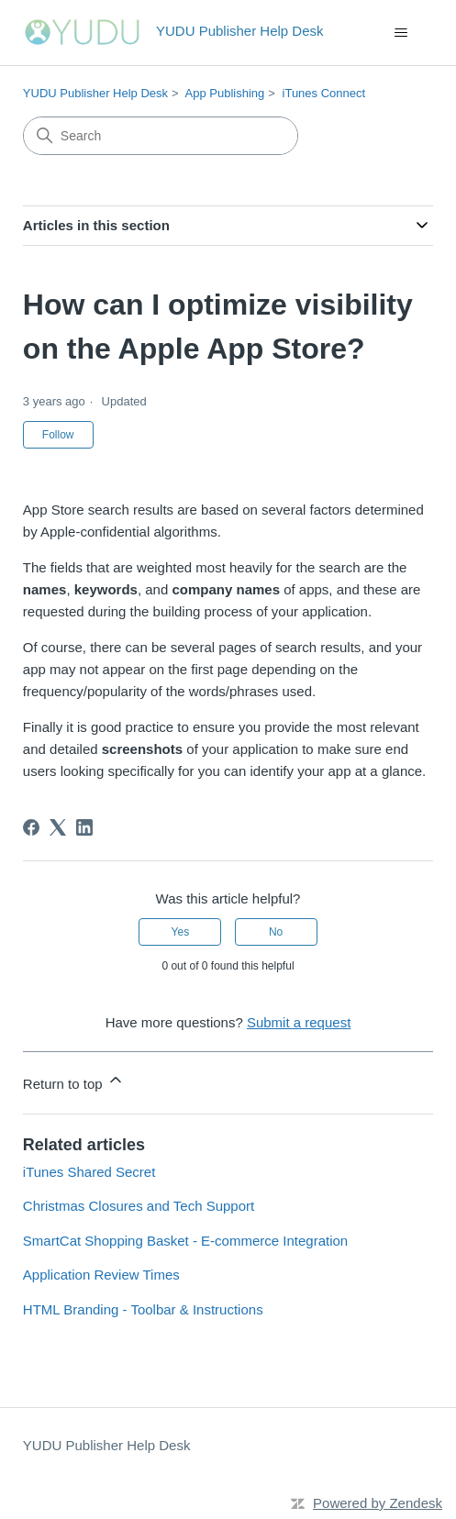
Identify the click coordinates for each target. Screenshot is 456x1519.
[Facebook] (31, 827)
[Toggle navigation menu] (400, 33)
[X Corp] (58, 827)
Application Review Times (101, 1274)
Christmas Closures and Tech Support (138, 1206)
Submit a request (298, 1022)
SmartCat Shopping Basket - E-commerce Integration (185, 1240)
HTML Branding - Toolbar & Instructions (143, 1309)
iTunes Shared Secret (89, 1172)
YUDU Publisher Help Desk (95, 93)
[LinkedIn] (84, 827)
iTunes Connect (324, 93)
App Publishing (225, 93)
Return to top (74, 1081)
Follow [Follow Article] (58, 434)
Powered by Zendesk (377, 1503)
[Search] (160, 135)
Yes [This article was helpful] (181, 932)
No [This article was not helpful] (276, 932)
